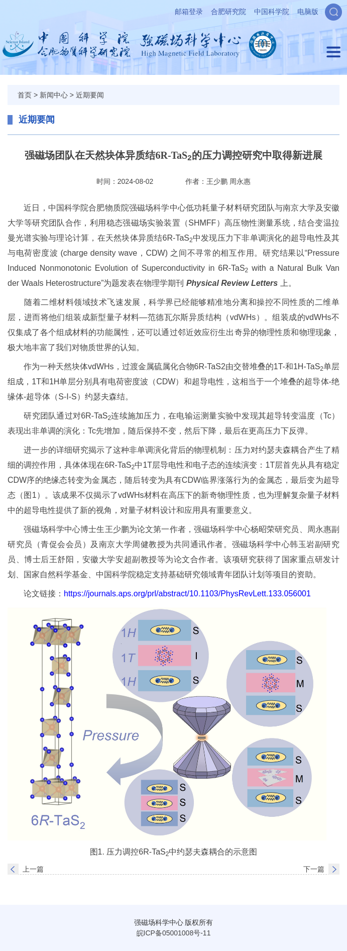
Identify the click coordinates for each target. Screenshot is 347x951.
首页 (25, 95)
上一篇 (33, 869)
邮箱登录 (189, 12)
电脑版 (307, 12)
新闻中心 (54, 95)
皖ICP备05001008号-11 (174, 933)
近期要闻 (90, 95)
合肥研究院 (228, 12)
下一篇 (313, 869)
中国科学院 (271, 12)
